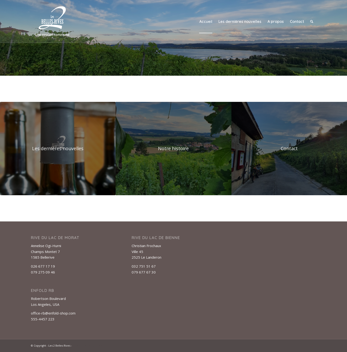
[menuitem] (205, 21)
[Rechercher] (311, 21)
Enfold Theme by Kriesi (87, 345)
